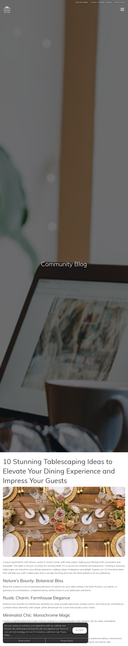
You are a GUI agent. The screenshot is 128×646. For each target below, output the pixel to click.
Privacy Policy (67, 641)
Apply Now (120, 2)
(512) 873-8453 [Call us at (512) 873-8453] (82, 2)
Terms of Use (24, 641)
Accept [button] (80, 630)
